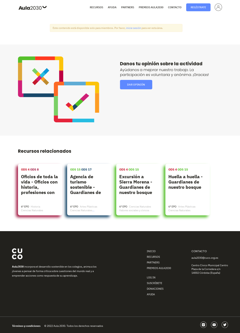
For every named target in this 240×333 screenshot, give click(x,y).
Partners (127, 7)
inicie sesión (133, 28)
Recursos (96, 7)
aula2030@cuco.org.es (204, 257)
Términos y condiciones (26, 326)
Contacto (175, 7)
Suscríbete (154, 283)
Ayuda (112, 7)
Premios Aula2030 (151, 7)
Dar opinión (136, 84)
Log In (151, 277)
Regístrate (198, 7)
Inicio (151, 251)
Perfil (218, 7)
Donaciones (155, 288)
